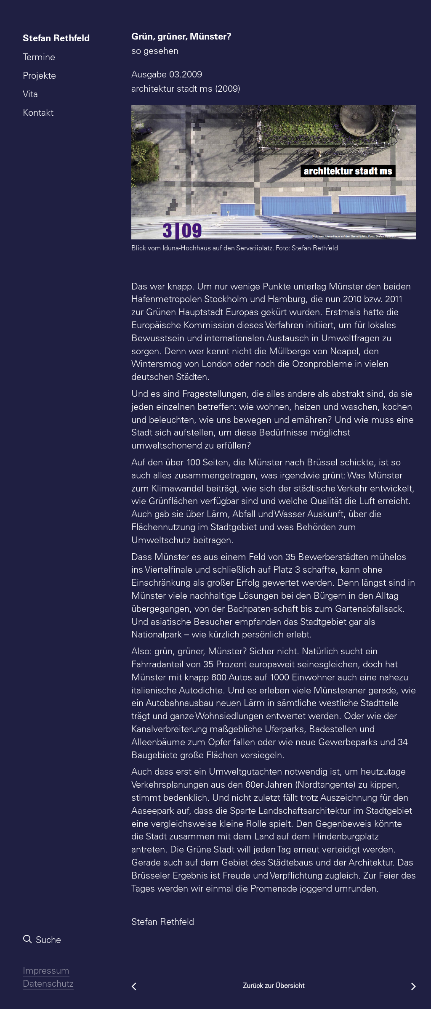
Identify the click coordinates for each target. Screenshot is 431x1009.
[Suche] (58, 939)
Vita (30, 94)
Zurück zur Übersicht (273, 985)
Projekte (39, 75)
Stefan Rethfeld (56, 38)
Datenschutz (48, 983)
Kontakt (38, 112)
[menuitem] (58, 38)
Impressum (46, 970)
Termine (39, 57)
